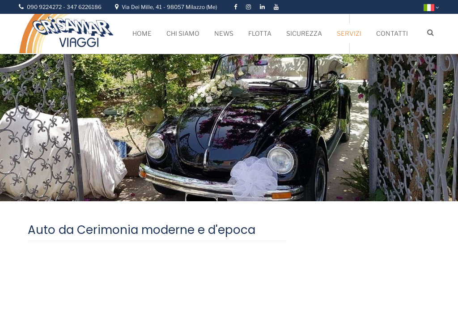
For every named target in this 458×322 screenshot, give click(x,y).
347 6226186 (84, 7)
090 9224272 (45, 7)
